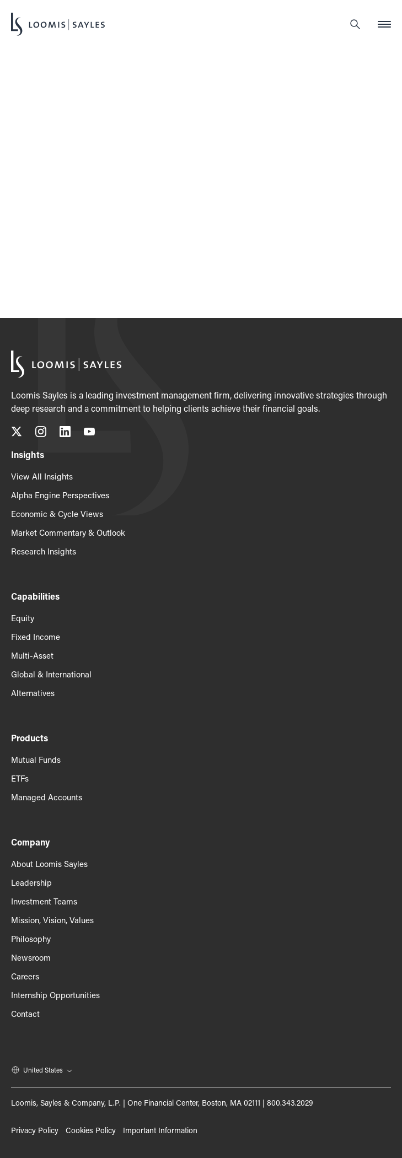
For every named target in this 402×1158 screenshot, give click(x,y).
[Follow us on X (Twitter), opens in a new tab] (16, 433)
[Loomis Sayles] (58, 24)
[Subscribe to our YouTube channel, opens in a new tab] (89, 433)
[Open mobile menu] (384, 24)
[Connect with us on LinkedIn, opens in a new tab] (65, 433)
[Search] (355, 24)
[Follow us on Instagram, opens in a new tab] (40, 433)
